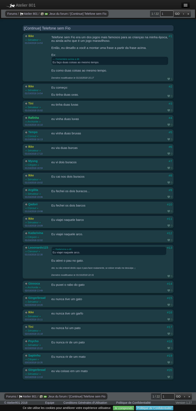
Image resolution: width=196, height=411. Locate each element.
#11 (169, 218)
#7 (170, 161)
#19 (169, 355)
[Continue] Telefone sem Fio (88, 13)
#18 (169, 341)
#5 (170, 132)
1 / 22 (155, 13)
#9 (170, 190)
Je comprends (123, 408)
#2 (170, 86)
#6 (170, 147)
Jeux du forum (55, 13)
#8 (170, 175)
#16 (169, 312)
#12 (169, 233)
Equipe (49, 402)
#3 (170, 103)
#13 (169, 247)
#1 (170, 36)
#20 (169, 370)
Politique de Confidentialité (154, 408)
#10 (169, 204)
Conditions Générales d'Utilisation (85, 402)
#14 (169, 283)
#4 (170, 118)
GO (177, 13)
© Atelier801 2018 (15, 402)
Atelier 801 (21, 5)
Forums (12, 13)
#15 (169, 298)
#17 (169, 327)
